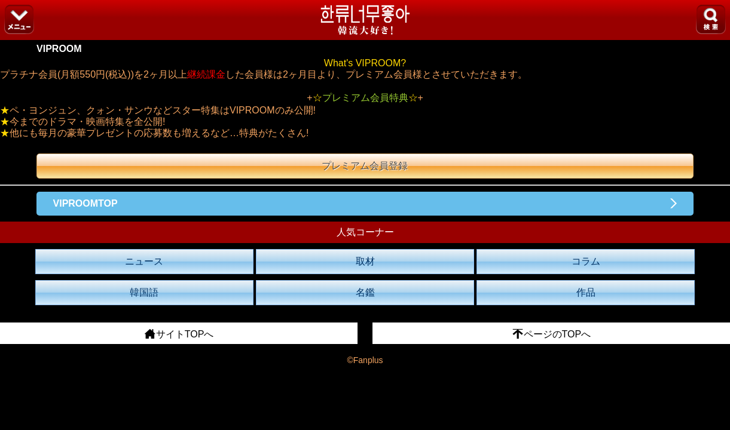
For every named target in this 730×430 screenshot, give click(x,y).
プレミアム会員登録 (365, 166)
